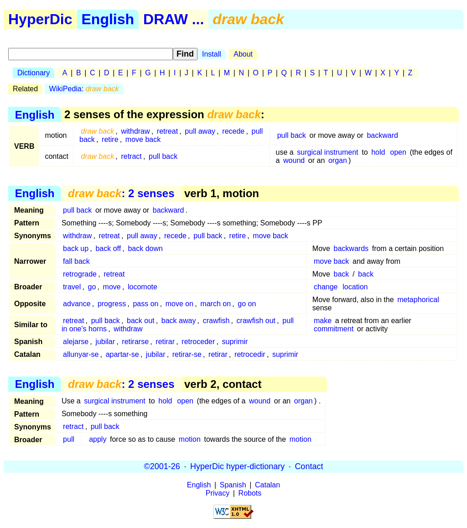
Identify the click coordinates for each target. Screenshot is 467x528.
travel (72, 287)
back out (140, 320)
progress (112, 304)
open (398, 152)
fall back (76, 261)
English (108, 19)
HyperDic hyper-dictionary (237, 466)
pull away (200, 131)
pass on (145, 304)
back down (145, 248)
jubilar (105, 341)
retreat (167, 131)
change (326, 287)
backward (382, 135)
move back (143, 139)
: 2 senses (121, 193)
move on (179, 304)
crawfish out (256, 320)
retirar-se (187, 354)
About (243, 54)
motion (190, 439)
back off (108, 248)
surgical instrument (327, 152)
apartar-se (122, 354)
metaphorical (418, 299)
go (92, 287)
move (112, 287)
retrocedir (249, 354)
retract (131, 156)
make (323, 320)
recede (233, 131)
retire (110, 139)
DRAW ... (173, 19)
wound (294, 160)
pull (68, 439)
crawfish (216, 320)
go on (247, 304)
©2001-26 (162, 466)
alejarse (75, 341)
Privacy (217, 493)
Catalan (267, 485)
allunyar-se (81, 354)
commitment (333, 329)
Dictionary (33, 73)
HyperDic (40, 19)
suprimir (235, 341)
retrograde (80, 274)
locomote (142, 287)
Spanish (233, 485)
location (355, 287)
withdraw (135, 131)
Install (211, 54)
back (341, 274)
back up (75, 248)
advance (77, 304)
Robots (250, 493)
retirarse (135, 341)
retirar (165, 341)
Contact (309, 466)
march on (215, 304)
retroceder (198, 341)
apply (97, 439)
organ (337, 160)
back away (178, 320)
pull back (291, 135)
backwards (351, 248)
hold (378, 152)
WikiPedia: (84, 89)
